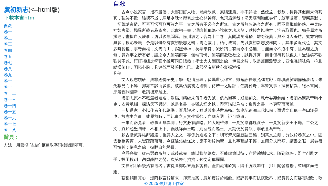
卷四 (8, 50)
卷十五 (10, 112)
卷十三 (10, 99)
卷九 (8, 75)
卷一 (8, 32)
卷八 (8, 68)
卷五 (8, 56)
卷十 (8, 81)
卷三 (8, 44)
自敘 (8, 25)
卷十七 (10, 124)
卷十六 (10, 118)
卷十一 (10, 87)
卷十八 (10, 130)
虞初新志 (16, 9)
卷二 (8, 38)
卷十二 (10, 93)
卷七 (8, 62)
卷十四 (10, 105)
